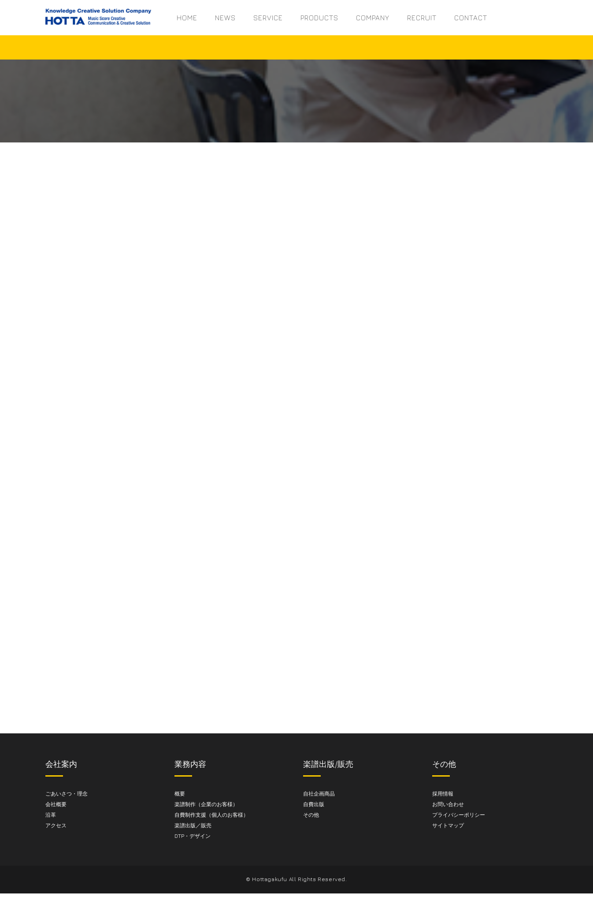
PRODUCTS (319, 18)
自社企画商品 (319, 794)
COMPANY (372, 18)
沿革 (50, 815)
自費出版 (313, 805)
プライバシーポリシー (458, 815)
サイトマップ (448, 826)
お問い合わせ (448, 805)
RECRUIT (422, 18)
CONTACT (470, 18)
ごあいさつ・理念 (66, 794)
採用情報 (442, 794)
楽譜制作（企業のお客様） (206, 805)
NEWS (225, 18)
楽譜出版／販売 (192, 826)
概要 (179, 794)
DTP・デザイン (192, 836)
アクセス (56, 826)
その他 (311, 815)
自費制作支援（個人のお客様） (211, 815)
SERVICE (268, 18)
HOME (187, 18)
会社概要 (56, 805)
